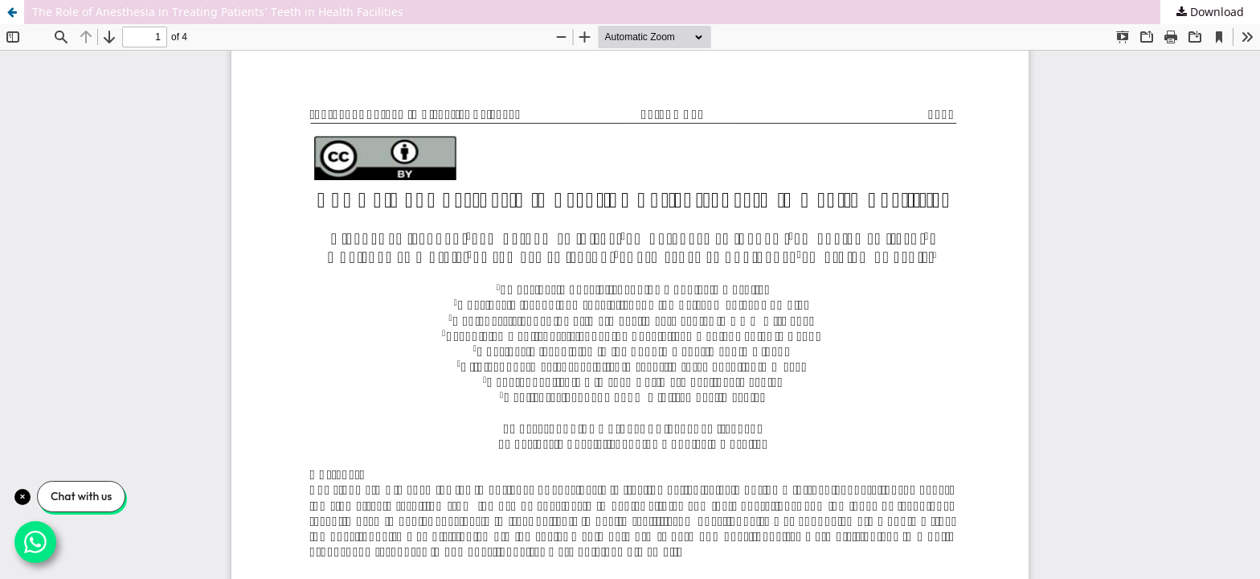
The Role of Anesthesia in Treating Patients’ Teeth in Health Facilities (217, 11)
